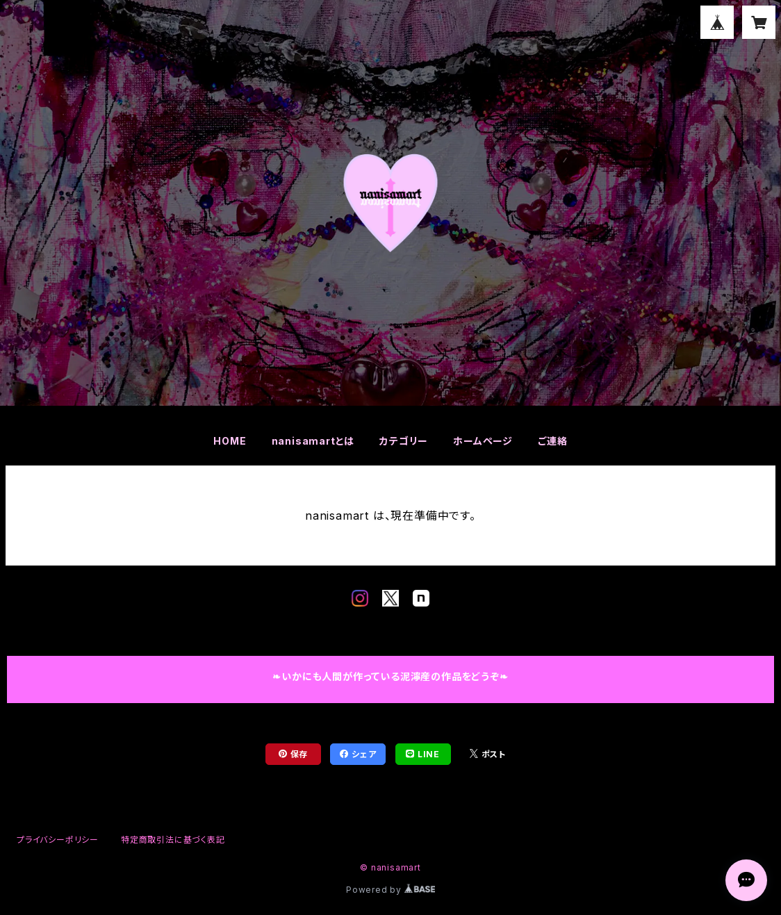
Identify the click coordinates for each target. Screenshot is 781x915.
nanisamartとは (313, 441)
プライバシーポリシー (58, 839)
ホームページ (483, 441)
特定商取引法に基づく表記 (173, 839)
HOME (229, 441)
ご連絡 (552, 441)
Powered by (390, 889)
